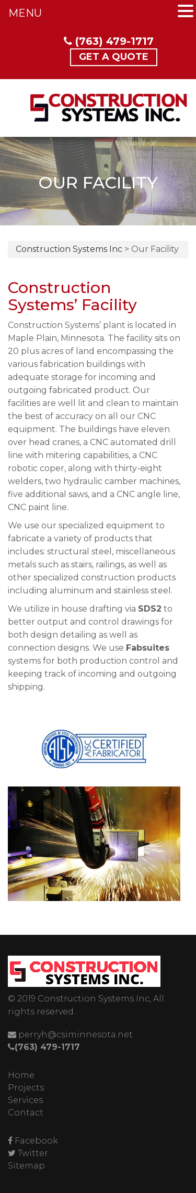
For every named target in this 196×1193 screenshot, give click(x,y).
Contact (25, 1113)
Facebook (36, 1141)
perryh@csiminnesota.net (70, 1034)
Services (25, 1100)
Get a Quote (113, 56)
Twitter (33, 1153)
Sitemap (26, 1166)
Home (21, 1075)
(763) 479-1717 (109, 41)
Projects (26, 1088)
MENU (25, 13)
